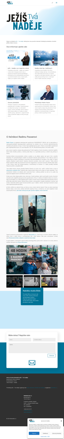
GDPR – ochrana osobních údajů (31, 403)
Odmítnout (45, 433)
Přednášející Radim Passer (42, 102)
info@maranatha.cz (28, 410)
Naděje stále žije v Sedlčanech (43, 68)
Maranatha (32, 234)
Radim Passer (9, 142)
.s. (36, 234)
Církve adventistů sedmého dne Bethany (36, 387)
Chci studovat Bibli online (32, 322)
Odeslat (51, 355)
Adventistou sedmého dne (13, 170)
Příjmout (34, 433)
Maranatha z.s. (54, 387)
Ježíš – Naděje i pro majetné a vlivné (18, 68)
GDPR (48, 436)
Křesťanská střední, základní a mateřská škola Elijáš (22, 238)
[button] (61, 421)
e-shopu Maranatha (22, 242)
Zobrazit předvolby (56, 433)
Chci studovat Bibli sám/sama (32, 311)
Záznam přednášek (13, 102)
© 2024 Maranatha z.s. (11, 418)
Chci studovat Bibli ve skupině (32, 316)
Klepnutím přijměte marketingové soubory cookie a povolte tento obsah (32, 259)
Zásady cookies (44, 436)
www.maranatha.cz (28, 412)
